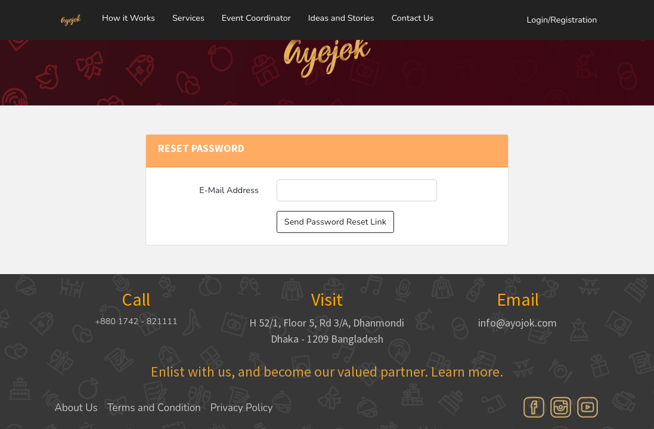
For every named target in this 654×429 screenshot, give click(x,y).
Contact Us (413, 15)
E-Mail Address (229, 190)
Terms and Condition (154, 408)
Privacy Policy (241, 408)
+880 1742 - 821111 (136, 321)
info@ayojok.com (517, 322)
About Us (76, 408)
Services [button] (188, 15)
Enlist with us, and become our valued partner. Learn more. (327, 371)
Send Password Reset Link (335, 222)
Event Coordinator (256, 15)
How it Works (128, 15)
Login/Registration (562, 17)
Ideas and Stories (341, 15)
